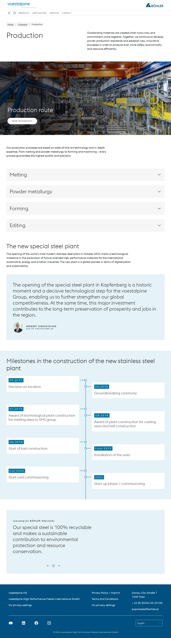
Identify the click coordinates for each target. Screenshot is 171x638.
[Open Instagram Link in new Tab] (49, 623)
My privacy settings (20, 605)
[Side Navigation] (9, 13)
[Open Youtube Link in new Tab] (11, 623)
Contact (66, 13)
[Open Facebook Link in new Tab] (36, 623)
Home (10, 24)
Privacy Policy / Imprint (106, 592)
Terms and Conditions (105, 599)
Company (22, 24)
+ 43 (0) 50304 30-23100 (147, 603)
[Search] (14, 13)
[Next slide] (58, 565)
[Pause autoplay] (53, 565)
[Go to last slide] (48, 565)
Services (54, 13)
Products (24, 13)
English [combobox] (140, 623)
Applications (39, 13)
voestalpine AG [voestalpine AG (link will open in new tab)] (18, 592)
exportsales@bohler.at (145, 609)
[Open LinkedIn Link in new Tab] (23, 623)
